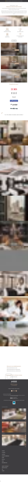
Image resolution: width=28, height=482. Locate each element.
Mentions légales (4, 467)
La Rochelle (4, 446)
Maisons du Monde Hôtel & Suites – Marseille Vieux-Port (13, 369)
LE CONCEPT (3, 452)
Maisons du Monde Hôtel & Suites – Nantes (12, 367)
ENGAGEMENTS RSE (4, 462)
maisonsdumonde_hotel (14, 376)
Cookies (3, 470)
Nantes (3, 420)
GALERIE (3, 457)
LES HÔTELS (3, 454)
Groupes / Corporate (5, 466)
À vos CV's (3, 459)
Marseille (3, 433)
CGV (2, 469)
